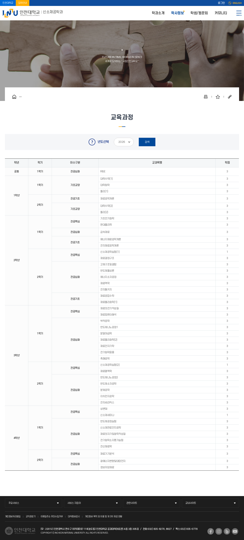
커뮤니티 (221, 13)
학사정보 (177, 13)
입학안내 (22, 3)
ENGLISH (237, 3)
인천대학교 (8, 3)
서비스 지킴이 (74, 503)
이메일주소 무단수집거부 (52, 516)
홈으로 (14, 97)
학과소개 (158, 13)
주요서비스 (13, 503)
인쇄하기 (205, 96)
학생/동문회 (199, 13)
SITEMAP (239, 13)
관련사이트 (131, 503)
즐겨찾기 (218, 96)
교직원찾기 (31, 516)
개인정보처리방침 (13, 516)
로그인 (221, 3)
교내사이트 (190, 503)
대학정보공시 (74, 516)
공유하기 (230, 96)
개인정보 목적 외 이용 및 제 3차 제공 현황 (103, 516)
